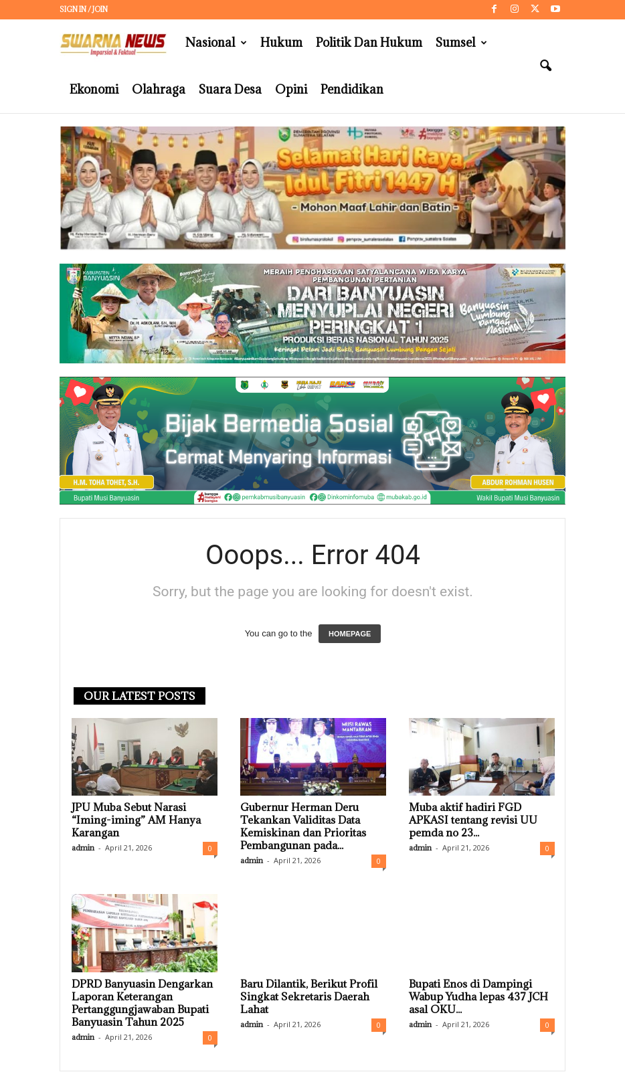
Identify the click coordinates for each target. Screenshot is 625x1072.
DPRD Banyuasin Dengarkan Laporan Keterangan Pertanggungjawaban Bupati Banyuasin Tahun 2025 (142, 1003)
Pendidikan (352, 89)
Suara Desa (230, 89)
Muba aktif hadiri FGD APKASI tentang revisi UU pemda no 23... (473, 819)
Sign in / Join (84, 9)
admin (83, 847)
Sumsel (461, 42)
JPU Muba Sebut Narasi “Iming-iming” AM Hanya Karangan (136, 819)
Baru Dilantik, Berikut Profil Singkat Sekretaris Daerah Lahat (308, 996)
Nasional (216, 42)
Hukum (281, 42)
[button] (545, 66)
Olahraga (158, 89)
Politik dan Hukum (369, 42)
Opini (291, 89)
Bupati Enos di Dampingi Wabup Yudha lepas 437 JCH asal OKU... (478, 996)
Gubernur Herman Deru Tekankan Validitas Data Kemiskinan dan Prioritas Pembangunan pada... (303, 826)
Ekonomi (94, 89)
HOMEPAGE (350, 634)
